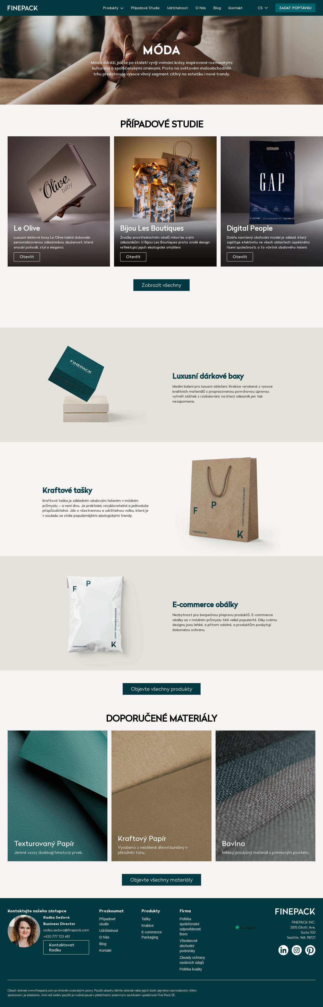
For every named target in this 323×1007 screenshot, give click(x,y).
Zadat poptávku (295, 7)
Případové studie (107, 921)
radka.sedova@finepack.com (66, 930)
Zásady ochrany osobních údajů (192, 960)
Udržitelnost (177, 7)
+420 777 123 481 (56, 936)
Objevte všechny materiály (161, 882)
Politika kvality (191, 969)
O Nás (200, 7)
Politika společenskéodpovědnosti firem (190, 926)
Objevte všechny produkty (161, 688)
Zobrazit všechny (161, 285)
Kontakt (236, 7)
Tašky (146, 919)
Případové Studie (145, 7)
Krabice (147, 925)
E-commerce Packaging (152, 934)
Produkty (110, 7)
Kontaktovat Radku (61, 947)
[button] (263, 7)
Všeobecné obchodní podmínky (189, 946)
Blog (217, 7)
